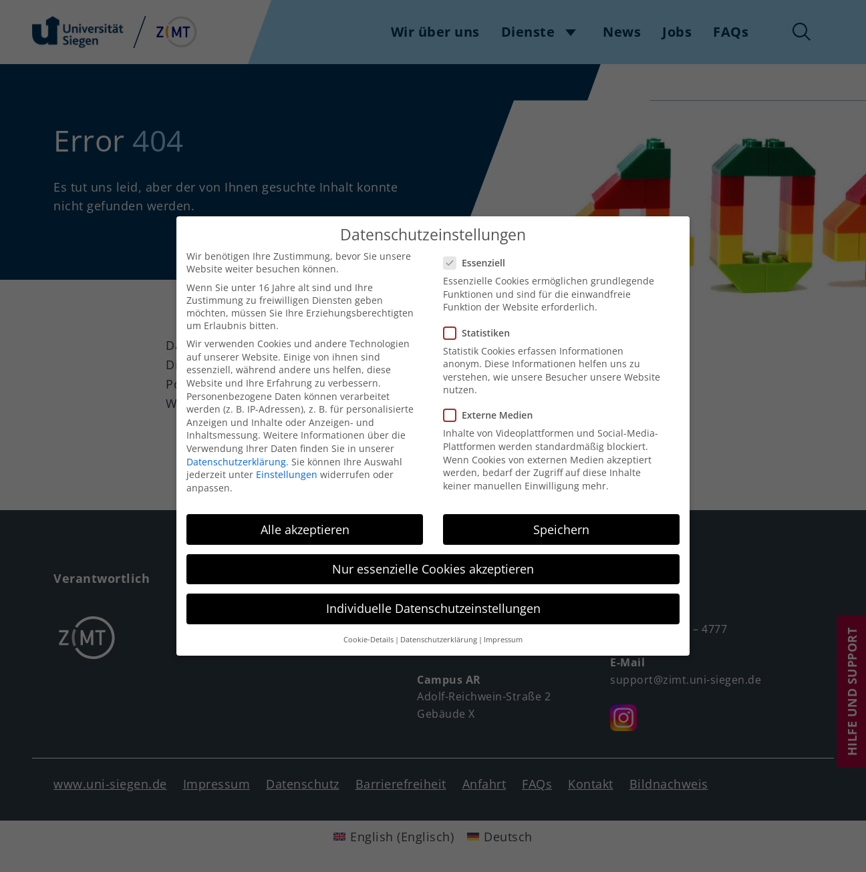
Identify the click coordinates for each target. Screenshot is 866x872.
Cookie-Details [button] (368, 635)
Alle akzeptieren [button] (305, 525)
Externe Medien (492, 411)
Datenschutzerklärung (236, 457)
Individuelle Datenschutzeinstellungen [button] (433, 604)
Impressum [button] (503, 635)
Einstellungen (286, 469)
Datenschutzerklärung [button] (438, 635)
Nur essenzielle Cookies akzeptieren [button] (433, 564)
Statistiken (481, 328)
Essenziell (478, 258)
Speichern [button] (561, 525)
